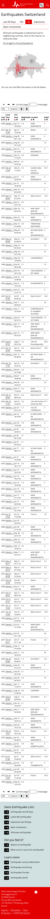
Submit (14, 109)
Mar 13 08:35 (8, 197)
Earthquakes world (19, 877)
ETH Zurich (25, 913)
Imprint (4, 910)
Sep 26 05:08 (8, 660)
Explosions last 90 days (21, 822)
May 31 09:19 (8, 568)
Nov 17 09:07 (8, 594)
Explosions (39, 21)
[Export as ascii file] (27, 109)
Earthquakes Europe (20, 872)
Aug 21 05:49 (8, 698)
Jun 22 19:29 (8, 515)
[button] (4, 5)
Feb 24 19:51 (8, 732)
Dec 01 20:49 (8, 349)
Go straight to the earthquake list (18, 43)
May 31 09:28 (8, 575)
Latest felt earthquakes (21, 817)
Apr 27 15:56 (8, 131)
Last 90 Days (9, 21)
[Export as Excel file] (22, 109)
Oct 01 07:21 (8, 600)
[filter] (4, 120)
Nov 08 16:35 (8, 581)
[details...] (10, 123)
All (28, 21)
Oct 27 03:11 (8, 641)
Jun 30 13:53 (8, 776)
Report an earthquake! (21, 844)
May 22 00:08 (8, 240)
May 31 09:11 (8, 562)
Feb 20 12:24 (8, 169)
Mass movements (12, 26)
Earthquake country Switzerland (25, 862)
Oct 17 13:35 (8, 606)
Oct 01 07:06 (8, 297)
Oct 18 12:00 (8, 613)
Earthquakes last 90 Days (22, 811)
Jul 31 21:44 (8, 757)
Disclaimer (15, 910)
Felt (21, 21)
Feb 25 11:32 (8, 402)
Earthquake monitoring (21, 867)
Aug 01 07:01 (8, 343)
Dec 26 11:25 (8, 364)
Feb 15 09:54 (8, 396)
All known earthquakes (21, 832)
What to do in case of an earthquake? (27, 849)
